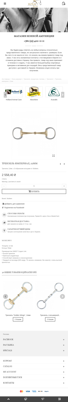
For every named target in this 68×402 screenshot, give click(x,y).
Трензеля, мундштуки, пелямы (34, 79)
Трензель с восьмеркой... (50, 315)
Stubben (9, 198)
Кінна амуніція (17, 79)
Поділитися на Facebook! (14, 208)
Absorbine (34, 100)
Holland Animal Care (14, 100)
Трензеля (50, 79)
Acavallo (54, 100)
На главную (6, 79)
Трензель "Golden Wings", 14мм (17, 315)
